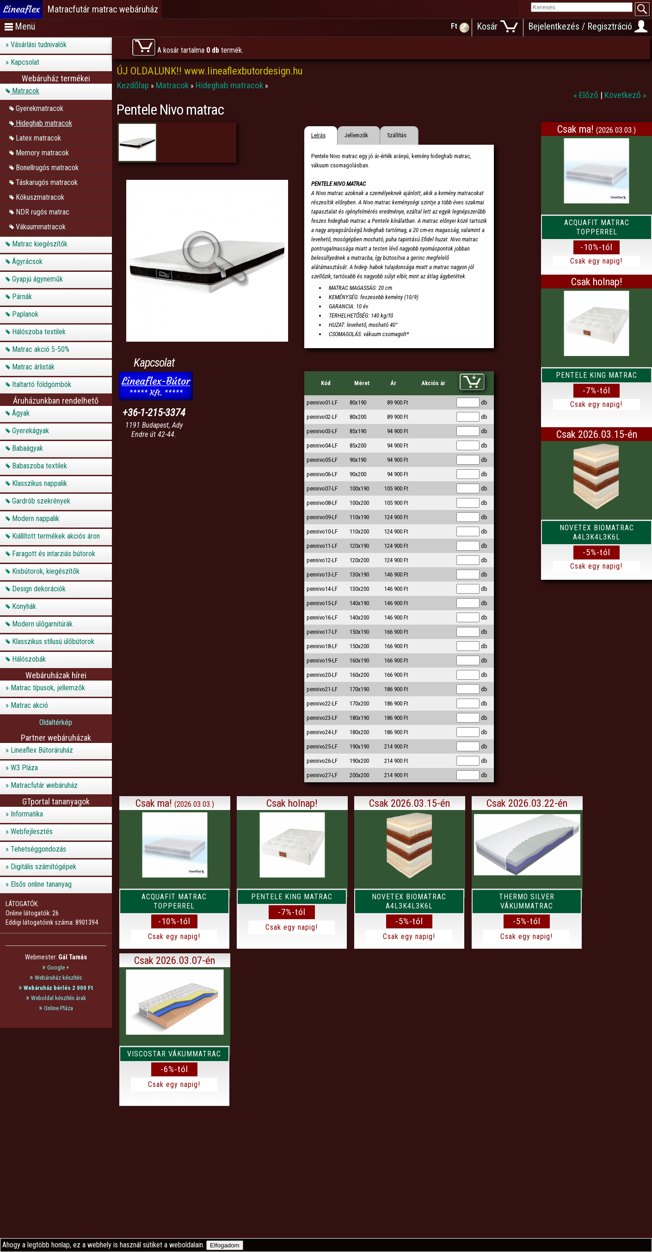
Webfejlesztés (32, 831)
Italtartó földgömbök (41, 384)
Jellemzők (356, 135)
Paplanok (25, 314)
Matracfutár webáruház (44, 785)
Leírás (318, 135)
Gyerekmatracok (39, 108)
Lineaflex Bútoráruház (42, 750)
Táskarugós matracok (47, 182)
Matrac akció (29, 705)
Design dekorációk (39, 588)
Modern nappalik (35, 518)
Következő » (625, 95)
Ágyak (21, 413)
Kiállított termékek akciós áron (56, 536)
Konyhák (24, 606)
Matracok (25, 90)
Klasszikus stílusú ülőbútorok (53, 641)
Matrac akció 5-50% (40, 349)
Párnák (22, 296)
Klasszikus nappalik (39, 483)
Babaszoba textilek (39, 465)
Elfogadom (225, 1245)
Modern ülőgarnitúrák (42, 624)
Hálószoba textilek (39, 331)
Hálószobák (29, 659)
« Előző (586, 95)
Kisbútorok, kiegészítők (46, 571)
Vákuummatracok (41, 226)
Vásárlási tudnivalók (39, 44)
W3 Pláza (24, 767)
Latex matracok (38, 137)
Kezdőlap (134, 85)
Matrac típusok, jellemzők (48, 687)
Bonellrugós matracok (47, 167)
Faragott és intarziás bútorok (53, 553)
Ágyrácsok (27, 261)
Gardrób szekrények (41, 501)
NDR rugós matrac (42, 211)
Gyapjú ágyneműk (37, 279)
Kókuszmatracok (40, 197)
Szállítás (396, 135)
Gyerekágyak (30, 430)
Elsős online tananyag (41, 884)
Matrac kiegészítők (40, 243)
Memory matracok (42, 152)
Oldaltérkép (55, 722)
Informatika (27, 814)
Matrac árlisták (33, 366)
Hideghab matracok (44, 123)
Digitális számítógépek (43, 866)
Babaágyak (27, 448)
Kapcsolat (25, 62)
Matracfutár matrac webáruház (102, 9)
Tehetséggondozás (38, 849)
